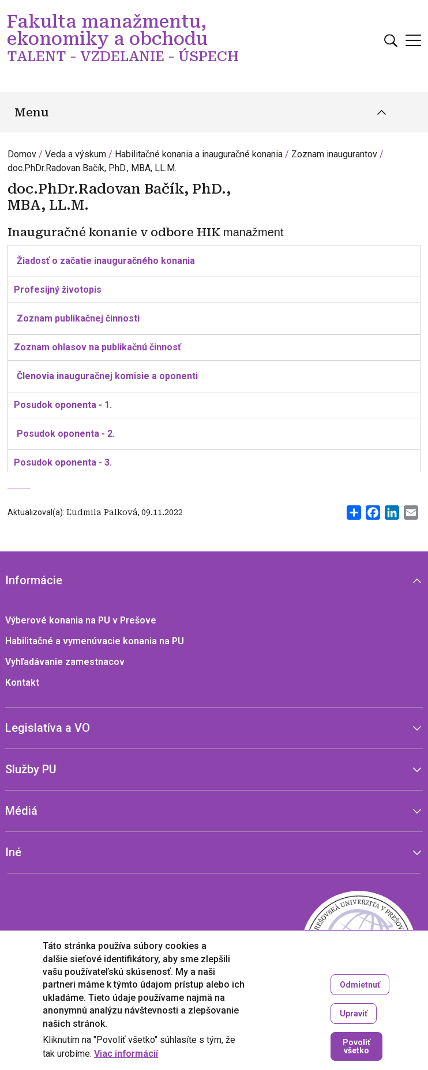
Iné (13, 852)
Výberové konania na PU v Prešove (80, 620)
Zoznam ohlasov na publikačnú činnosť (97, 347)
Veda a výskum (75, 154)
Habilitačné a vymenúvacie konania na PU (94, 641)
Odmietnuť (360, 984)
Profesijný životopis (58, 289)
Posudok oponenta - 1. (63, 404)
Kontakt (22, 682)
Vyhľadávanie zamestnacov (65, 661)
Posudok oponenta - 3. (63, 462)
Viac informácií (126, 1054)
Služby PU (31, 769)
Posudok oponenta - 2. (66, 433)
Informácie (33, 580)
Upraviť (353, 1013)
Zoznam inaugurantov (334, 154)
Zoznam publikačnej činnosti (78, 318)
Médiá (21, 811)
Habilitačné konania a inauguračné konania (199, 154)
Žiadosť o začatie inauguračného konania (106, 260)
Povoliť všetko (356, 1046)
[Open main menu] (413, 40)
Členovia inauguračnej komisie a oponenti (107, 375)
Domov (21, 154)
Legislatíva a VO (47, 728)
